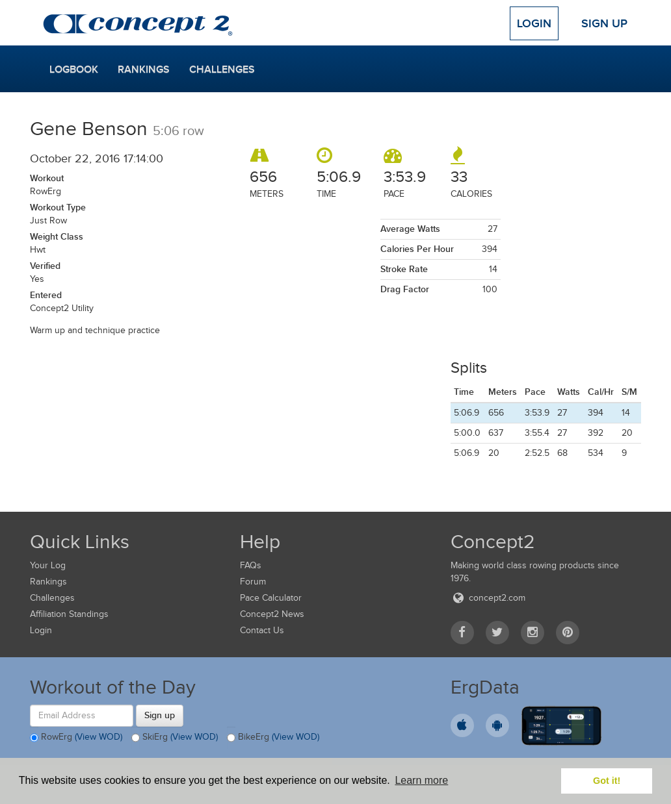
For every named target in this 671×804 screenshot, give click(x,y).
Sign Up (604, 23)
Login (534, 23)
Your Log (48, 565)
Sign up (159, 715)
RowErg (76, 738)
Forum (253, 581)
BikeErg (273, 738)
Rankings (144, 69)
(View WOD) (98, 737)
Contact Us (262, 630)
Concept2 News (272, 614)
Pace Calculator (271, 598)
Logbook (73, 69)
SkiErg (174, 738)
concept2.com (488, 598)
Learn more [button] (421, 780)
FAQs (250, 565)
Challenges (222, 69)
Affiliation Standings (69, 614)
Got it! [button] (606, 780)
